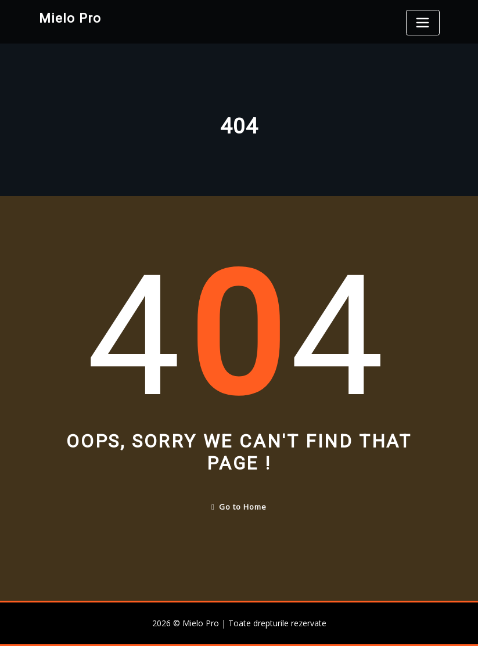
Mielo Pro (70, 18)
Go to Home (239, 506)
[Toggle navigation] (423, 22)
